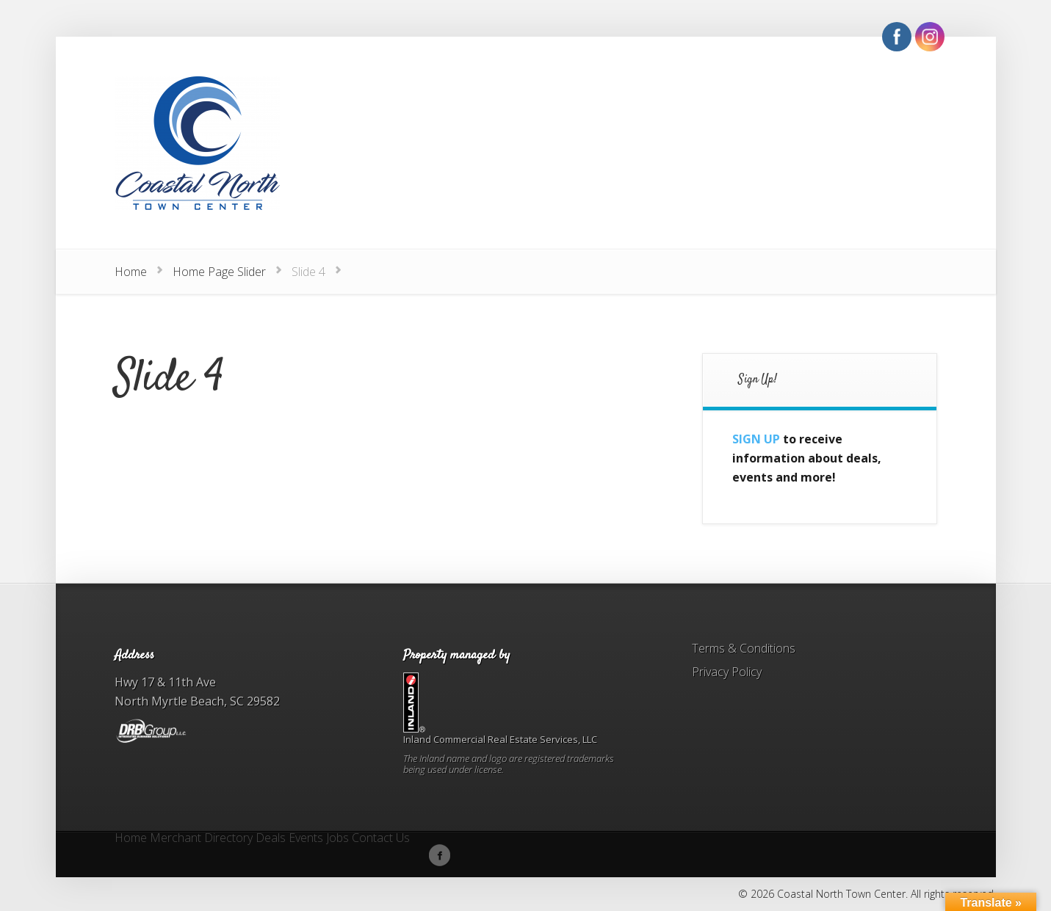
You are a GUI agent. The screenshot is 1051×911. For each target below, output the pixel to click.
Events (306, 839)
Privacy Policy (727, 672)
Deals (271, 839)
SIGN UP (756, 439)
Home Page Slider (219, 272)
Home (131, 272)
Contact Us (381, 839)
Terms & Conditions (743, 648)
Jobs (337, 839)
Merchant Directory (201, 839)
